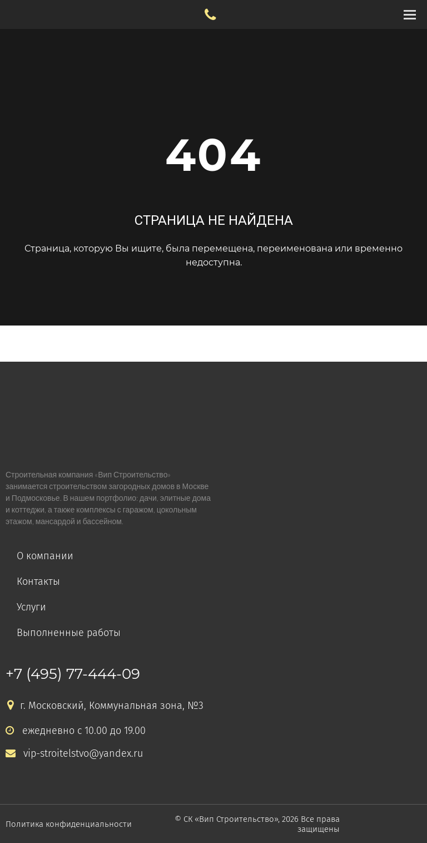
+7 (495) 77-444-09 (73, 674)
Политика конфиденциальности (69, 824)
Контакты (38, 581)
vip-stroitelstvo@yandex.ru (74, 754)
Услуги (31, 607)
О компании (45, 556)
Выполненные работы (69, 633)
